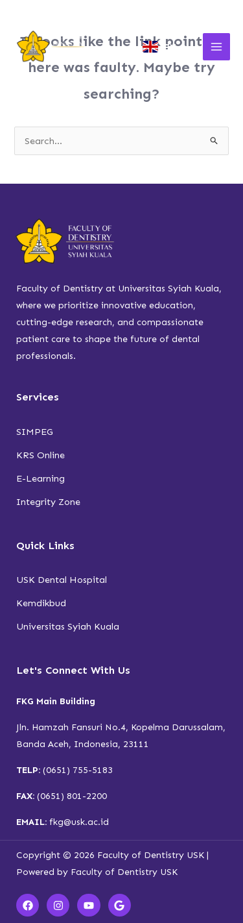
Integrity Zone (48, 502)
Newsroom (56, 10)
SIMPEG (34, 431)
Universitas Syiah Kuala (67, 626)
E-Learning (40, 478)
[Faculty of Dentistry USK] (52, 46)
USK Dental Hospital (61, 579)
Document (133, 10)
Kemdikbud (41, 603)
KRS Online (40, 455)
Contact (202, 10)
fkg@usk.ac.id (79, 822)
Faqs (173, 10)
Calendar (94, 10)
